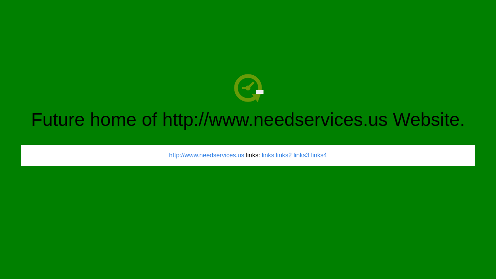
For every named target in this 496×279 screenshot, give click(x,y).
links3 (301, 155)
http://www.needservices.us (206, 155)
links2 (284, 155)
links (268, 155)
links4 (319, 155)
